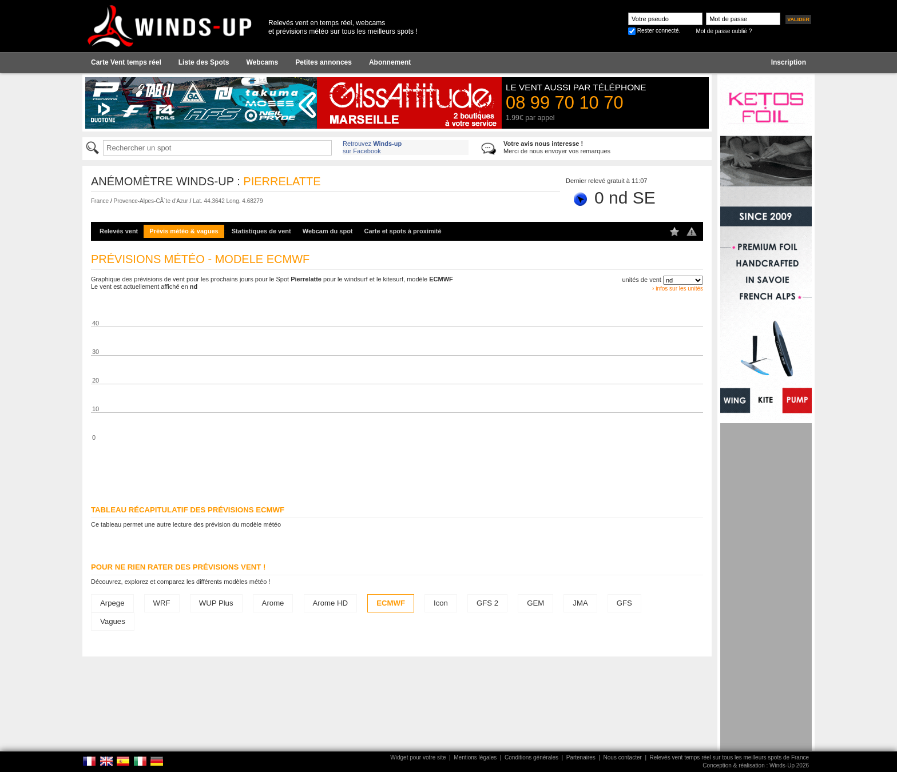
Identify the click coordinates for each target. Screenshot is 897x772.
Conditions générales (531, 757)
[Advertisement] (766, 594)
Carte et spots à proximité (403, 231)
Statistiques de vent (261, 231)
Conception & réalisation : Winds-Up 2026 (755, 765)
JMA (580, 603)
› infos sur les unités (677, 288)
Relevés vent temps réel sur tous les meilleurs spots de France (729, 757)
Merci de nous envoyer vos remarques (556, 147)
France (100, 201)
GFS (624, 603)
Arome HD (330, 603)
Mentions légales (475, 757)
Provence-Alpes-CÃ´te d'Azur (150, 201)
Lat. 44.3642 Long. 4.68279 (228, 201)
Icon (441, 603)
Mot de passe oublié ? (724, 31)
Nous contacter (623, 757)
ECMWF (390, 603)
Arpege (112, 603)
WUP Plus (216, 603)
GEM (535, 603)
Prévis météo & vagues (183, 231)
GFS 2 (487, 603)
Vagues (112, 621)
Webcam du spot (328, 231)
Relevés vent (119, 231)
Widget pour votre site (418, 757)
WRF (161, 603)
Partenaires (581, 757)
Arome (273, 603)
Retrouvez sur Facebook (372, 147)
